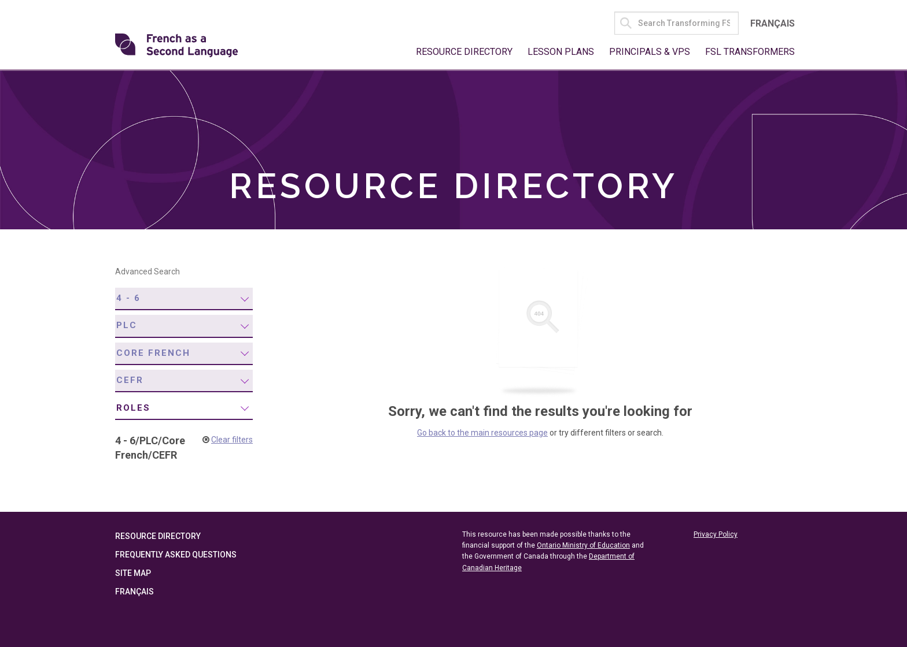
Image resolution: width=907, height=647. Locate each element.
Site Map (133, 573)
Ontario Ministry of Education (583, 545)
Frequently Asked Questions (176, 554)
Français (772, 23)
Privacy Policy (716, 534)
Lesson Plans (561, 51)
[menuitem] (184, 299)
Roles (133, 408)
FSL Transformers (750, 51)
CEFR (129, 380)
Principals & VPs (649, 51)
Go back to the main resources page (482, 432)
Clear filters (232, 439)
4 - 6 (128, 298)
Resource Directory (464, 51)
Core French (153, 353)
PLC (126, 325)
